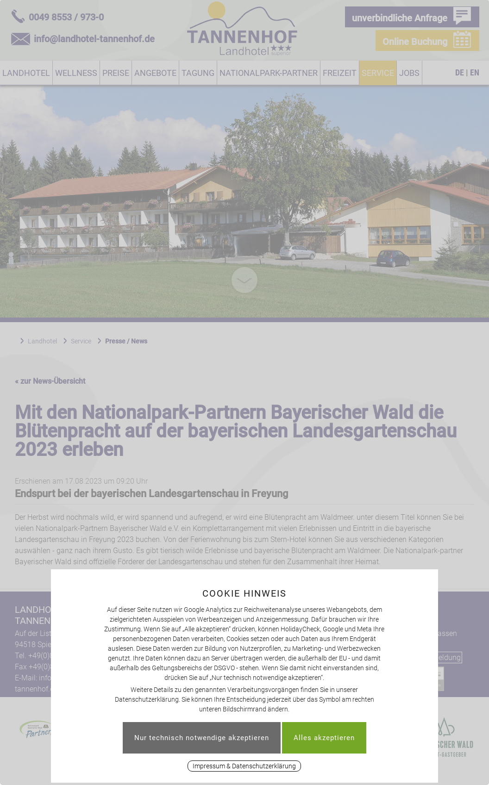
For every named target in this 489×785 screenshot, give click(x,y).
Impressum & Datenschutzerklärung (244, 766)
